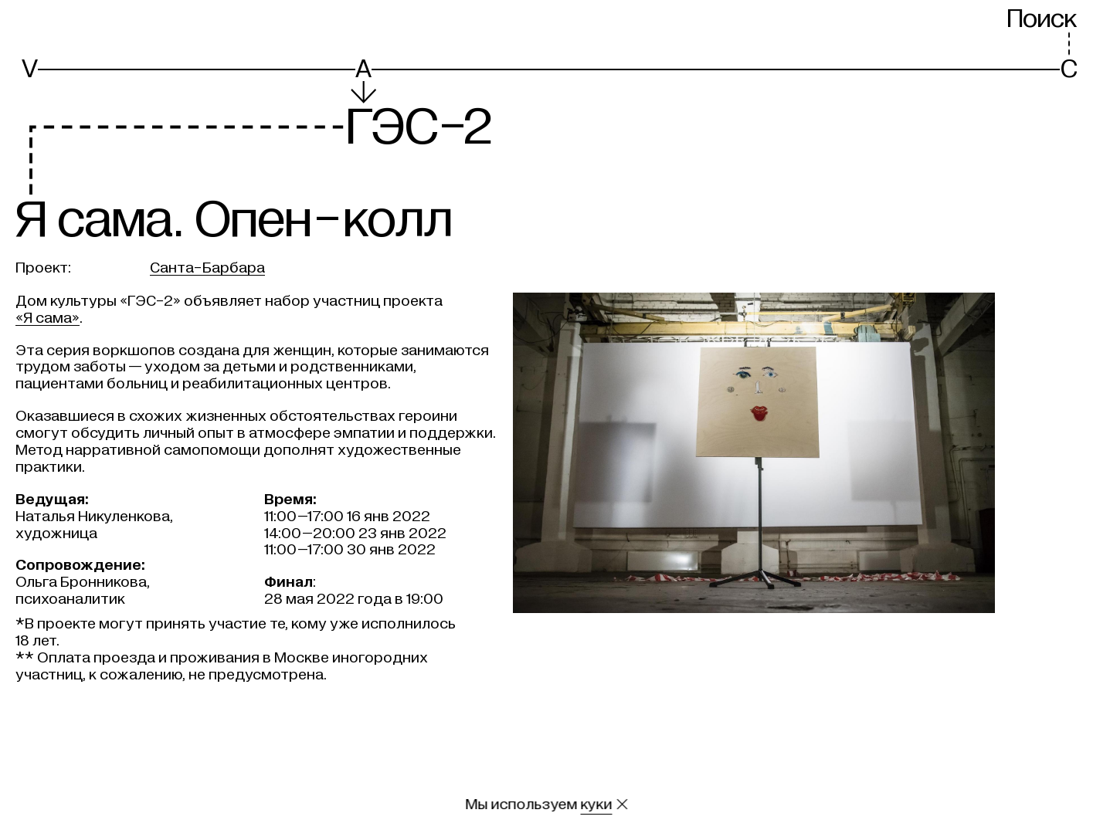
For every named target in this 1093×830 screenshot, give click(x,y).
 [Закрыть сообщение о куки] (622, 804)
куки (596, 804)
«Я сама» (47, 317)
